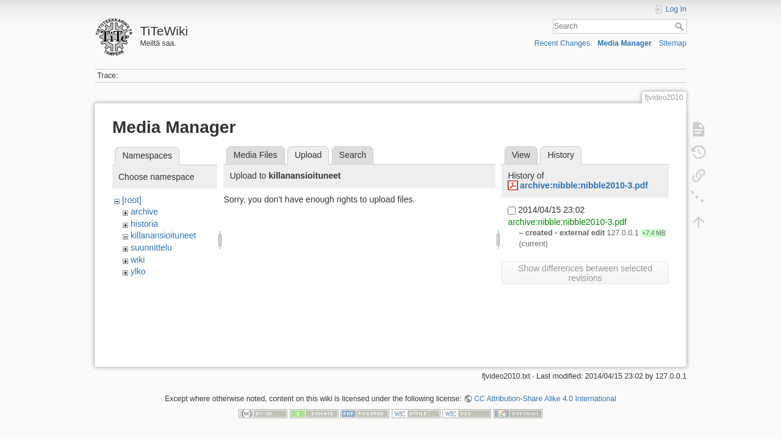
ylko (138, 271)
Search (680, 26)
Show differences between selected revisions (585, 273)
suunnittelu (151, 247)
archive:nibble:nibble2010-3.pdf (584, 185)
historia (144, 224)
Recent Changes (562, 43)
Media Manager (624, 43)
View (521, 155)
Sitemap (672, 43)
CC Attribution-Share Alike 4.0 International (545, 398)
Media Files (256, 155)
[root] (132, 200)
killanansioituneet (163, 235)
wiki (138, 260)
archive (144, 211)
